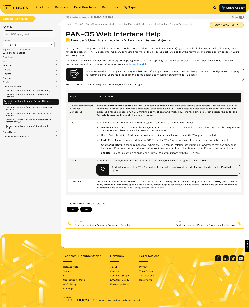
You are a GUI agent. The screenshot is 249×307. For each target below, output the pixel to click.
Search (67, 271)
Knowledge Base (119, 284)
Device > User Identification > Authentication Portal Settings (28, 121)
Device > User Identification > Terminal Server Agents (26, 102)
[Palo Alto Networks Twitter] (233, 260)
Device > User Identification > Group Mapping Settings (28, 108)
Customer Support (120, 275)
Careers (114, 271)
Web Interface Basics (14, 53)
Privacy (143, 267)
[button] (247, 246)
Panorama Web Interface (16, 136)
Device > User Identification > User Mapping (27, 90)
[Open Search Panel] (216, 7)
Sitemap (68, 288)
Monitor (7, 65)
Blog (65, 275)
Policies (7, 70)
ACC (5, 61)
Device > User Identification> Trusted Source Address (28, 114)
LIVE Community (119, 280)
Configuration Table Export (148, 187)
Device (6, 82)
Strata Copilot (233, 8)
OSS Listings (70, 284)
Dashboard (8, 57)
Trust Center (146, 271)
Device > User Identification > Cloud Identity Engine (27, 127)
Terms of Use (146, 275)
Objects (7, 74)
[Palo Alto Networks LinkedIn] (226, 260)
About (113, 267)
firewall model (137, 64)
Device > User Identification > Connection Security (26, 95)
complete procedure (196, 71)
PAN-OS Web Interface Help (100, 24)
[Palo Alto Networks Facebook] (218, 260)
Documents (145, 280)
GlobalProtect (10, 132)
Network (7, 78)
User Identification (12, 86)
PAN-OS (78, 24)
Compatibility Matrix (74, 280)
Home (69, 24)
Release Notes (71, 267)
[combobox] (29, 33)
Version (6, 40)
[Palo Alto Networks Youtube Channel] (241, 260)
